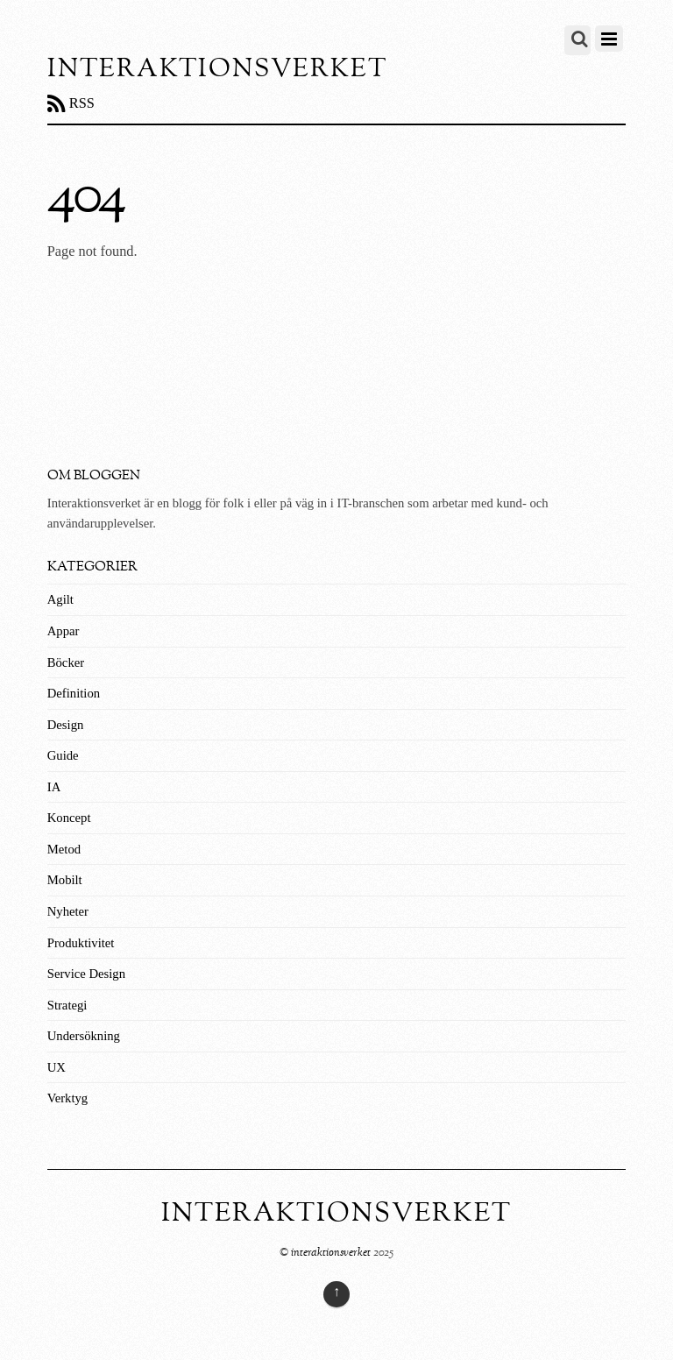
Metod (64, 849)
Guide (63, 755)
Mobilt (64, 880)
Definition (73, 693)
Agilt (60, 599)
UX (56, 1067)
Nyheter (68, 911)
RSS (82, 103)
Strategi (67, 1005)
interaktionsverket (331, 1252)
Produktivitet (81, 943)
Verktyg (67, 1098)
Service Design (86, 974)
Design (65, 725)
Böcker (65, 662)
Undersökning (83, 1036)
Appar (63, 631)
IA (53, 787)
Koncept (69, 818)
